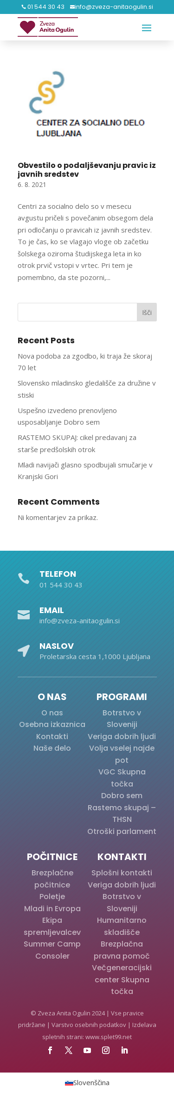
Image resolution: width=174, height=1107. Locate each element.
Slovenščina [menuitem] (91, 1082)
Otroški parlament (121, 831)
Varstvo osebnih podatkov (89, 1024)
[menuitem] (87, 1082)
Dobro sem (121, 795)
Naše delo (52, 748)
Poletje (52, 896)
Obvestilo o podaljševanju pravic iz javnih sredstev (87, 170)
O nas (52, 712)
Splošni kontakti (121, 872)
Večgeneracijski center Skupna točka (122, 979)
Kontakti (52, 736)
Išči (147, 312)
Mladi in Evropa (52, 908)
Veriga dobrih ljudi (122, 736)
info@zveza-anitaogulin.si (114, 6)
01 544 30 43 (45, 6)
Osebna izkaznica (52, 724)
